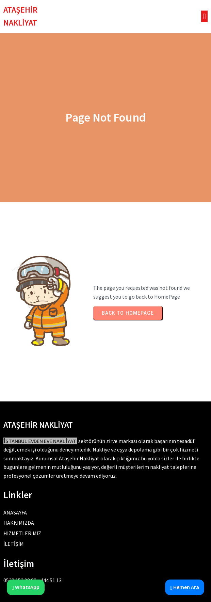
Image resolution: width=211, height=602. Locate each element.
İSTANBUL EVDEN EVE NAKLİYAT (39, 441)
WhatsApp (25, 587)
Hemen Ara (184, 587)
